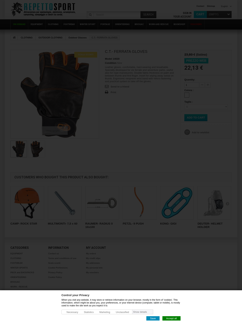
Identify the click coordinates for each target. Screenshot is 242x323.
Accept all (171, 318)
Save (153, 318)
